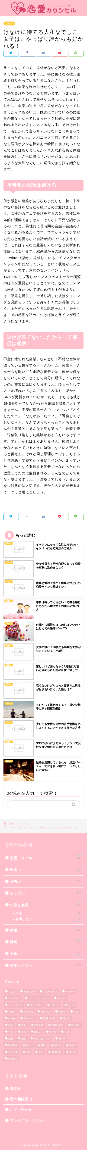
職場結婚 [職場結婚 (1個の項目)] (13, 1045)
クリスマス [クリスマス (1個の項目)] (14, 998)
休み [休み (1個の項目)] (76, 1011)
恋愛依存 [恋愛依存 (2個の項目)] (38, 1025)
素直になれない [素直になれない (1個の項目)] (42, 1038)
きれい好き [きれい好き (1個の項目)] (29, 991)
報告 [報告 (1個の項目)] (10, 1025)
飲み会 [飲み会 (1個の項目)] (72, 1052)
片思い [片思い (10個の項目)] (37, 1032)
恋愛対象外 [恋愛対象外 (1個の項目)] (57, 1025)
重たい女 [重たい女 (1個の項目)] (13, 1052)
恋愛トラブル (46, 857)
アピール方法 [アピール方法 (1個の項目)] (50, 991)
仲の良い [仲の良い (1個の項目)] (45, 1011)
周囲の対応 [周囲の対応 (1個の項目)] (49, 1018)
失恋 (48, 913)
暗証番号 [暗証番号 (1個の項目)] (76, 1025)
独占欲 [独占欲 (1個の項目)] (52, 1032)
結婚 (46, 930)
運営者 (15, 1088)
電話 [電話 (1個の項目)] (41, 1052)
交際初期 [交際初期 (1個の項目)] (28, 1011)
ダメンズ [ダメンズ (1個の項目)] (61, 998)
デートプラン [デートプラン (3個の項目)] (15, 1005)
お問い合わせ (21, 1110)
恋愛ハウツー (46, 965)
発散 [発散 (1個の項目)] (66, 1032)
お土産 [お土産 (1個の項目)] (11, 991)
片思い (46, 881)
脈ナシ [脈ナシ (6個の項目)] (29, 1045)
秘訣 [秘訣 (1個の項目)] (23, 1038)
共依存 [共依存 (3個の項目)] (11, 1018)
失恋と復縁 (46, 904)
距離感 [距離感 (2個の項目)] (57, 1045)
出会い (9, 23)
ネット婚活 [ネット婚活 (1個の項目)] (36, 1005)
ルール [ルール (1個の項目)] (71, 1005)
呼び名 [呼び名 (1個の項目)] (66, 1018)
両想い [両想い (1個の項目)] (11, 1011)
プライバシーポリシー (28, 1120)
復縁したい (48, 919)
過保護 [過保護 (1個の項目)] (72, 1045)
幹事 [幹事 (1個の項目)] (23, 1025)
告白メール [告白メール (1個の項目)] (29, 1018)
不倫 (46, 953)
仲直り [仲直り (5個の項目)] (61, 1011)
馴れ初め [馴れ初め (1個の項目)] (13, 1058)
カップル (46, 893)
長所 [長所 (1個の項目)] (28, 1052)
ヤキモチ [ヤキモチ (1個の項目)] (54, 1005)
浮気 (46, 941)
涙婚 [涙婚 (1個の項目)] (23, 1032)
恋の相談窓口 (21, 1099)
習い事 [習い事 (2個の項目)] (61, 1038)
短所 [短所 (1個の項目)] (10, 1038)
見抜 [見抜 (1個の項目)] (43, 1045)
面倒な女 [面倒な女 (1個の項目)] (56, 1052)
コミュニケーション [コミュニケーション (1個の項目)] (38, 998)
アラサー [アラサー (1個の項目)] (70, 991)
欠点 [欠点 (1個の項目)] (10, 1032)
